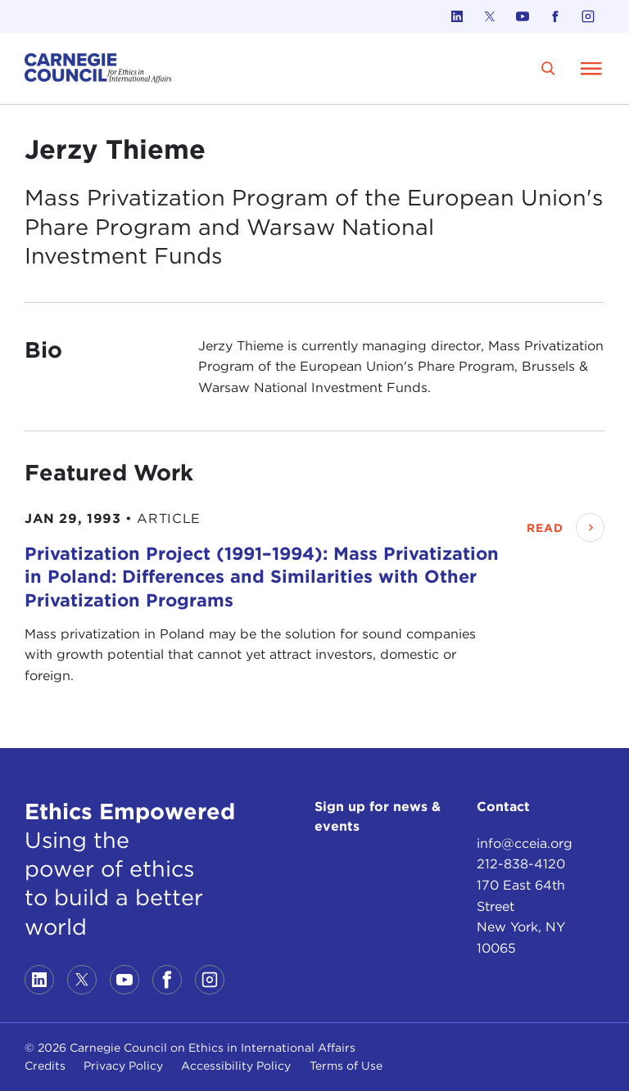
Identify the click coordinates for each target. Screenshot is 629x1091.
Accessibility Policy (236, 1065)
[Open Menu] (591, 68)
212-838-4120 (521, 864)
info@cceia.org (524, 843)
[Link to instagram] (588, 16)
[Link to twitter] (489, 16)
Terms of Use (346, 1065)
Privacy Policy (123, 1065)
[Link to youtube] (522, 16)
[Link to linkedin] (457, 16)
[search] (548, 68)
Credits (45, 1065)
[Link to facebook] (555, 16)
